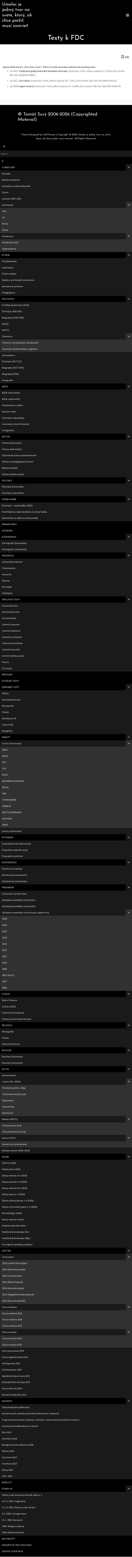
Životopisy (8, 298)
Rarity (5, 223)
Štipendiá (7, 837)
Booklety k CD (9, 718)
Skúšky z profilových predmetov (18, 280)
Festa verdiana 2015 (12, 1325)
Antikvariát (7, 205)
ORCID (5, 323)
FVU (4, 768)
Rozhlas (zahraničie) (12, 1062)
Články (5, 712)
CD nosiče (7, 668)
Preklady (7, 674)
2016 (4, 925)
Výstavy (5, 580)
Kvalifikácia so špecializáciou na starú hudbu (24, 511)
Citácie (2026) (9, 1006)
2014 (4, 937)
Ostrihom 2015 (9, 1463)
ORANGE (6, 806)
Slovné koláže (9, 618)
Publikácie (7, 593)
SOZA (5, 774)
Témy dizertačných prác (14, 1131)
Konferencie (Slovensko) (14, 881)
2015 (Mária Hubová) (12, 1282)
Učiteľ (5, 1069)
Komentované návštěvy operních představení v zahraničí (30, 1413)
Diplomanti (8, 1100)
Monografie (8, 705)
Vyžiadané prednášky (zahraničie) (18, 906)
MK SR (5, 787)
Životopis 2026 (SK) (12, 311)
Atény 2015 (7, 1470)
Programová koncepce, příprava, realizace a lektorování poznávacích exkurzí (40, 1419)
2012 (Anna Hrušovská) (13, 1300)
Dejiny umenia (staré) (13, 1219)
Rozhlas (6, 1050)
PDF (125, 57)
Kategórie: (7, 730)
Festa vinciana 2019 (12, 1344)
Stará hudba (9, 499)
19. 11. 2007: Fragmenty (13, 1501)
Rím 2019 (6, 1432)
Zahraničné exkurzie (12, 561)
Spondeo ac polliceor (12, 286)
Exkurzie (7, 1401)
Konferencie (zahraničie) (14, 875)
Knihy (5, 230)
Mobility (7, 1482)
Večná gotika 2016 (11, 1363)
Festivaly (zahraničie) (13, 493)
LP (3, 217)
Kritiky (6, 436)
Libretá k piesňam (11, 649)
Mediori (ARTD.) (10, 1119)
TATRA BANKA (9, 799)
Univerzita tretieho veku (14, 893)
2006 (4, 987)
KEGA (5, 756)
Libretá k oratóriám (12, 637)
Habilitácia (7, 267)
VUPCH (5, 330)
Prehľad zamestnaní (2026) (15, 305)
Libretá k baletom (11, 630)
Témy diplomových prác (14, 1094)
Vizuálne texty (10, 680)
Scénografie (9, 536)
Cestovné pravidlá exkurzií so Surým (20, 1426)
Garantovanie (9, 1075)
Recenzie (7, 1025)
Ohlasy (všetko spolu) (13, 474)
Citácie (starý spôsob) (13, 1012)
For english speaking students (17, 1244)
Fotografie (7, 380)
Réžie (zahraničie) (11, 399)
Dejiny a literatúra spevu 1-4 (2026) (19, 1206)
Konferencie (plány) (12, 868)
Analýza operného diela (14, 1225)
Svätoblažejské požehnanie (15, 1407)
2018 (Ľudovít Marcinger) (14, 1263)
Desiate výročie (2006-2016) (16, 1150)
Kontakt (6, 173)
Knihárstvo (7, 236)
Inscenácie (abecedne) (13, 417)
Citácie (6, 994)
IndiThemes (49, 135)
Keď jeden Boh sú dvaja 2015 (16, 1382)
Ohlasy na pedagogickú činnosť (17, 461)
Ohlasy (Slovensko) (11, 442)
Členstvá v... (8, 336)
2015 (4, 931)
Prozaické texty (10, 605)
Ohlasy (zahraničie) (12, 449)
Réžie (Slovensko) (11, 392)
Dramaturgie (9, 524)
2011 (4, 956)
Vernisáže (7, 586)
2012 (4, 950)
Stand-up (7, 1488)
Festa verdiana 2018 (12, 1319)
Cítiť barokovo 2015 (12, 1369)
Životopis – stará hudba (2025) (17, 505)
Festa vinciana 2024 (12, 1338)
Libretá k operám (10, 624)
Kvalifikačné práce (11, 699)
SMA (4, 793)
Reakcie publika (10, 467)
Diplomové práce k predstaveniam (19, 455)
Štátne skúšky (9, 273)
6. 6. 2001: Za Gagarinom (14, 1513)
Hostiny (6, 1250)
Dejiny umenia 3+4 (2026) (14, 1181)
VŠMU (5, 824)
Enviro (5, 192)
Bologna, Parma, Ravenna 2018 (17, 1444)
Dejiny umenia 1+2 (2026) (14, 1175)
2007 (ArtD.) (8, 975)
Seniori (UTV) (8, 1138)
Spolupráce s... (9, 355)
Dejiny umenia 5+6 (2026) (14, 1188)
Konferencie (9, 862)
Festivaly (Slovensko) (12, 486)
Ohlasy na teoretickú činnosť (16, 1019)
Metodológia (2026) (12, 1213)
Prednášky (8, 887)
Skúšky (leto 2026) (11, 1169)
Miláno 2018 (8, 1451)
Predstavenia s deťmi (12, 405)
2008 (4, 968)
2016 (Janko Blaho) (12, 1275)
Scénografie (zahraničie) (14, 549)
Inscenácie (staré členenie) (15, 424)
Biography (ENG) (10, 374)
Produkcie (8, 555)
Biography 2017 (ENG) (13, 367)
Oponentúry (8, 1106)
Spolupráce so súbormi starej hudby (20, 518)
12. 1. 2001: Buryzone (12, 1520)
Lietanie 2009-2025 (11, 198)
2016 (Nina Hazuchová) (13, 1269)
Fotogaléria (8, 430)
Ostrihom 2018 (9, 1438)
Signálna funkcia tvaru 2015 (16, 1376)
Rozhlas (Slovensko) (12, 1056)
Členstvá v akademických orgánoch (19, 349)
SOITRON (7, 818)
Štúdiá (6, 255)
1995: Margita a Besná (13, 1526)
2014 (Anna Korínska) (13, 1288)
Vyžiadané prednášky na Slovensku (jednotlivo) (25, 912)
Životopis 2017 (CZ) (12, 361)
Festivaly (7, 480)
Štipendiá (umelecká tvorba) (16, 843)
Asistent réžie (9, 411)
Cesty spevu (8, 1256)
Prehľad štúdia (9, 261)
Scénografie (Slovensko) (14, 543)
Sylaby (5, 1156)
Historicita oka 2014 (12, 1388)
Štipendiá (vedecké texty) (15, 850)
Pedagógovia (8, 292)
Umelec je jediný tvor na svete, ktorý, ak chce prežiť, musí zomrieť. (17, 15)
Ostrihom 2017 (9, 1457)
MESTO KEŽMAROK (12, 812)
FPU (4, 762)
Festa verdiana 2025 (12, 1313)
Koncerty (6, 574)
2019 (4, 918)
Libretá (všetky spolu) (13, 655)
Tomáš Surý (8, 167)
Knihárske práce (10, 242)
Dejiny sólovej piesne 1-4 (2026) (18, 1200)
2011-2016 (7, 1476)
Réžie (5, 386)
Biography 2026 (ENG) (13, 317)
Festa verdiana (9, 1307)
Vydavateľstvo (9, 248)
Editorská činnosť (11, 1044)
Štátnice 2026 (9, 1163)
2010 (4, 962)
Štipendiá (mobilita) (12, 856)
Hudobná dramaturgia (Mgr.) (16, 1238)
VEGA (5, 749)
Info (4, 211)
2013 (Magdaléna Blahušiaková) (18, 1294)
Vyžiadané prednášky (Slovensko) (18, 900)
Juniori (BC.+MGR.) (11, 1081)
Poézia (5, 662)
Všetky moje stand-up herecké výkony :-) (22, 1495)
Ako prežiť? (8, 1538)
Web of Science (9, 1000)
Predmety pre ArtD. (12, 1125)
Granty (6, 737)
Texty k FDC (8, 724)
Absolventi (7, 1112)
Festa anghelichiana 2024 (15, 1357)
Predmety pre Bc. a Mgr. (14, 1087)
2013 (4, 943)
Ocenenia (7, 530)
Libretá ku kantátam (12, 643)
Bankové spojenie (11, 179)
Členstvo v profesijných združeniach (20, 342)
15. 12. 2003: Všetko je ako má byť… (19, 1507)
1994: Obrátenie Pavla (13, 1532)
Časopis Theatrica (12, 1551)
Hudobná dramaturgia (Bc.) (15, 1231)
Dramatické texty (11, 611)
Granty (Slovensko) (11, 743)
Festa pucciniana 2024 (13, 1350)
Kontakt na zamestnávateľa (16, 186)
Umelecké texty (11, 599)
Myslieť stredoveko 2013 (14, 1394)
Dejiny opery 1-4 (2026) (13, 1194)
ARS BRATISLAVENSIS (13, 781)
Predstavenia (8, 568)
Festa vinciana (9, 1332)
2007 (4, 981)
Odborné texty (10, 687)
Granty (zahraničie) (12, 831)
